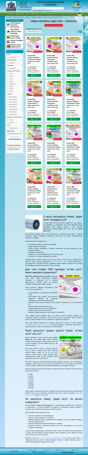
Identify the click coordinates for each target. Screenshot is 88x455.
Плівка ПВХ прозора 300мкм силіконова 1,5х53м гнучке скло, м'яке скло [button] (73, 147)
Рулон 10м (12, 99)
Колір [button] (8, 125)
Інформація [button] (20, 14)
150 (10, 81)
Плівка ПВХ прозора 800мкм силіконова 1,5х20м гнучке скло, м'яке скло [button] (73, 191)
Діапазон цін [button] (10, 131)
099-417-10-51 (23, 4)
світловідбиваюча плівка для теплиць (37, 324)
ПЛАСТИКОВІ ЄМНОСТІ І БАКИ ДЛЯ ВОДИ (14, 31)
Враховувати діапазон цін (14, 133)
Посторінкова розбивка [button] (13, 145)
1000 (11, 76)
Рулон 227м (12, 109)
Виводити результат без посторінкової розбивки (14, 148)
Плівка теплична (36, 17)
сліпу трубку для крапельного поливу (53, 438)
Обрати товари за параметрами (53, 25)
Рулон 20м (12, 107)
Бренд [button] (9, 54)
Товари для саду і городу (21, 17)
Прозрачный (13, 128)
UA (79, 13)
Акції (27, 14)
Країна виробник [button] (12, 60)
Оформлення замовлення (49, 14)
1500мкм (12, 83)
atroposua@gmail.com (25, 7)
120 (10, 78)
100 (10, 73)
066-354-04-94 (23, 6)
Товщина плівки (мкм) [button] (13, 71)
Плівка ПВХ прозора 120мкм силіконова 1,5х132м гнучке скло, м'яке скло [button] (72, 59)
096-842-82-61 (23, 3)
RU (76, 13)
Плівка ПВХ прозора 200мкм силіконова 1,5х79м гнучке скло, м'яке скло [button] (34, 147)
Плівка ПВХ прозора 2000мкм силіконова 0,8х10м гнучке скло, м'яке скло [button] (73, 103)
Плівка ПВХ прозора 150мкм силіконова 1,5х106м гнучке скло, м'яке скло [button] (52, 103)
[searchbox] (48, 8)
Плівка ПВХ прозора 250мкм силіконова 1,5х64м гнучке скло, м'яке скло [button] (53, 147)
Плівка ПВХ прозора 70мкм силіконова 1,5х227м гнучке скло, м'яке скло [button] (52, 191)
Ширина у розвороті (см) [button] (14, 117)
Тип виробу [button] (10, 65)
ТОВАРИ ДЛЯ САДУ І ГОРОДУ (13, 37)
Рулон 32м (12, 112)
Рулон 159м (12, 104)
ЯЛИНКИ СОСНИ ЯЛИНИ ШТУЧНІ (14, 46)
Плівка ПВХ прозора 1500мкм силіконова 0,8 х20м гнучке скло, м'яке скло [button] (33, 103)
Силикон (12, 68)
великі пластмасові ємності (59, 261)
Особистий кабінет (66, 14)
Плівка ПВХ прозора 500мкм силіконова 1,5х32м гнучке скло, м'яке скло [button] (34, 191)
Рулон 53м (12, 114)
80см (11, 122)
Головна (10, 14)
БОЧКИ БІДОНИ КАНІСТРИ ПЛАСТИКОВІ (13, 25)
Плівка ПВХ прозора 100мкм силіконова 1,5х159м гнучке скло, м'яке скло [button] (52, 59)
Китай (11, 62)
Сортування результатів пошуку (33, 29)
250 (10, 91)
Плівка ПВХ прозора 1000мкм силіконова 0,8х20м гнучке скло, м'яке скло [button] (34, 59)
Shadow (12, 57)
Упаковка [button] (9, 94)
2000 (11, 88)
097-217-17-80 (23, 2)
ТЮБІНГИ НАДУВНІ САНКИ (15, 41)
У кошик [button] (34, 75)
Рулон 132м (12, 102)
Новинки (34, 14)
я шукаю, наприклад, (42, 10)
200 (10, 86)
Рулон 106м (12, 97)
